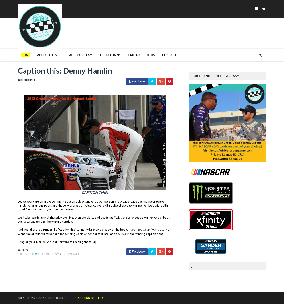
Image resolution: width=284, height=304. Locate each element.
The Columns (110, 55)
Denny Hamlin (72, 254)
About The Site (49, 55)
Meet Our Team (80, 55)
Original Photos (141, 55)
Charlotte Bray (48, 254)
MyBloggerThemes (90, 298)
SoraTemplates (43, 298)
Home (25, 55)
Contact (169, 55)
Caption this (26, 254)
